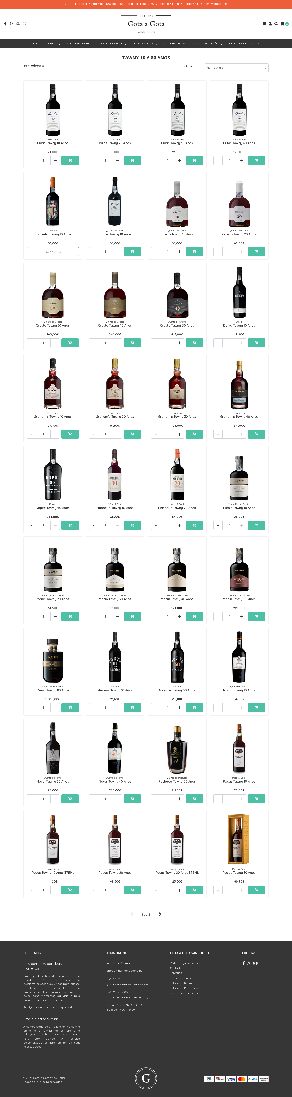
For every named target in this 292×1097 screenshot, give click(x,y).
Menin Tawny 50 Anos (239, 599)
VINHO (52, 43)
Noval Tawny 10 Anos (239, 690)
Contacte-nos (178, 968)
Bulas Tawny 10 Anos (52, 143)
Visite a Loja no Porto (184, 963)
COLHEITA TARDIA (174, 43)
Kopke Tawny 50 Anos (53, 508)
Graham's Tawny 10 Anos (53, 417)
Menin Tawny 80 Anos (52, 690)
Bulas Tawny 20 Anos (115, 143)
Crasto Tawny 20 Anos (239, 234)
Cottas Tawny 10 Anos (114, 234)
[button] (264, 24)
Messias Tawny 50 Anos (177, 690)
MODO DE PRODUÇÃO (205, 43)
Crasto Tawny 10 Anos (177, 234)
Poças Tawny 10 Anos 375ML (52, 873)
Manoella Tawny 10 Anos (114, 508)
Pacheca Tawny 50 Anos (177, 781)
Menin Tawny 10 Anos (239, 508)
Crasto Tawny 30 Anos (53, 325)
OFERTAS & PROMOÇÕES (244, 43)
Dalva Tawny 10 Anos (239, 325)
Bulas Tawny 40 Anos (239, 143)
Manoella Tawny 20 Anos (177, 508)
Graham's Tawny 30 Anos (177, 417)
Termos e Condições (183, 978)
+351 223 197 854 (117, 979)
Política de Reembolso (184, 983)
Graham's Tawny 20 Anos (115, 417)
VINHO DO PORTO (111, 43)
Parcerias (176, 973)
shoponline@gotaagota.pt (124, 970)
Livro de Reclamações (184, 993)
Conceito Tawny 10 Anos (52, 234)
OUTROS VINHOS (143, 43)
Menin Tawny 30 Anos (115, 599)
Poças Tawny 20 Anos (115, 873)
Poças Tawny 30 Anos (239, 873)
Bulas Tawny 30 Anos (177, 143)
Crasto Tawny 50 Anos (177, 325)
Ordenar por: (190, 66)
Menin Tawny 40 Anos (177, 599)
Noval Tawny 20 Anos (52, 781)
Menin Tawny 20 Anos (52, 599)
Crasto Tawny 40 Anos (115, 325)
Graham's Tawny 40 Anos (239, 417)
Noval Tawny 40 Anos (115, 781)
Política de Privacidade (185, 988)
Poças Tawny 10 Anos (239, 781)
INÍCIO (37, 43)
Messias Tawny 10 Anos (115, 690)
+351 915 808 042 (118, 991)
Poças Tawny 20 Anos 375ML (177, 873)
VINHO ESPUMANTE (78, 43)
